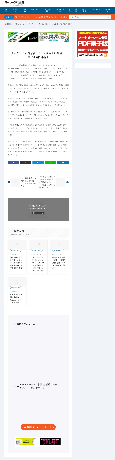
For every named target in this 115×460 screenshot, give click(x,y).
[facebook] (13, 162)
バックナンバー (96, 10)
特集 (76, 10)
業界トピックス (34, 10)
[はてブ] (38, 162)
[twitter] (25, 162)
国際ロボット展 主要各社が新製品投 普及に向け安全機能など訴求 (58, 262)
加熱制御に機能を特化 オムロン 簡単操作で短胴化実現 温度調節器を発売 (16, 262)
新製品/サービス (20, 24)
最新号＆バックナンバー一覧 (39, 427)
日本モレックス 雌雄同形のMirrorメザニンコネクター (16, 298)
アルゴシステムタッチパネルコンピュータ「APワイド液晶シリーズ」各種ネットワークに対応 (37, 264)
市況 (69, 10)
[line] (50, 162)
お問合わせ (107, 10)
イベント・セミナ (60, 10)
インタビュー (16, 10)
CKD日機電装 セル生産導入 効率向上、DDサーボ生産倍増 (28, 182)
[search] (108, 17)
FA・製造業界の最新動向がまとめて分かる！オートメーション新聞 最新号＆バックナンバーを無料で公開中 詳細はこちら (43, 17)
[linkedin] (63, 162)
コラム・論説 (84, 10)
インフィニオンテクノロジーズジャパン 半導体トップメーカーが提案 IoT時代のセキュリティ (47, 182)
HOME (6, 10)
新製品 (25, 10)
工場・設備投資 (47, 10)
